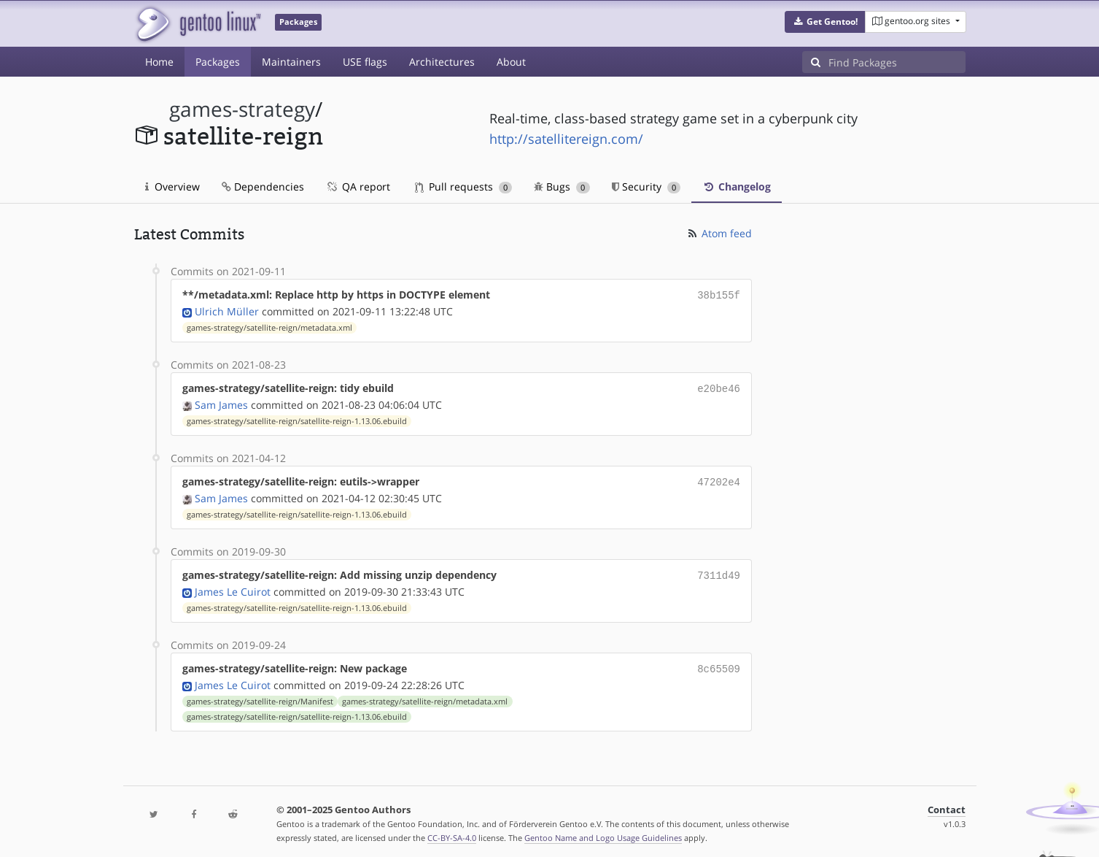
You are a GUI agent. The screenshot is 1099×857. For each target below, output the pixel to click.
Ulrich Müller (227, 310)
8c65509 (718, 662)
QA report (358, 186)
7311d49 (718, 570)
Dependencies (263, 186)
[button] (825, 22)
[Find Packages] (897, 62)
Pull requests (464, 186)
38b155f (718, 294)
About (511, 62)
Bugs (562, 186)
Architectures (442, 62)
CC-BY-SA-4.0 (451, 830)
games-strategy (242, 109)
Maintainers (291, 62)
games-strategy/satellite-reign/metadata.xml (269, 326)
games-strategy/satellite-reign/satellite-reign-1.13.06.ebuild (297, 418)
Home (159, 62)
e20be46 (718, 386)
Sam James (221, 402)
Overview (172, 186)
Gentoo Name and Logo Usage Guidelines (603, 830)
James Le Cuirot (233, 586)
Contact (947, 802)
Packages (217, 62)
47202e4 (718, 478)
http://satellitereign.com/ (566, 138)
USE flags (365, 62)
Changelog (736, 186)
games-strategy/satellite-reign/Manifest (260, 694)
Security (646, 186)
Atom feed (719, 233)
